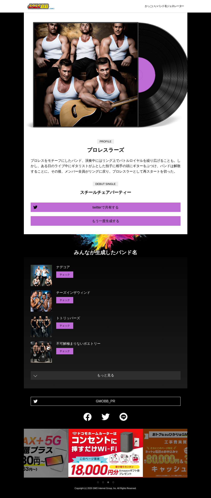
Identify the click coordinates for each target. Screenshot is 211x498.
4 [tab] (113, 482)
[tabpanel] (105, 454)
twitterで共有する (105, 207)
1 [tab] (97, 482)
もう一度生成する (105, 221)
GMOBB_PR (105, 401)
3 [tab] (108, 482)
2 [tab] (103, 482)
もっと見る (105, 375)
